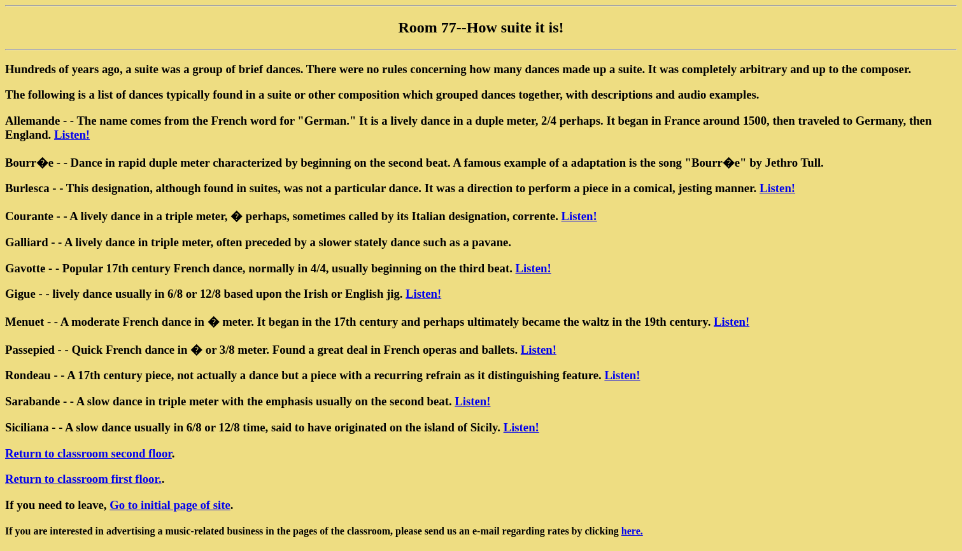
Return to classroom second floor (88, 453)
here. (632, 531)
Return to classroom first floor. (83, 478)
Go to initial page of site (170, 505)
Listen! (72, 134)
